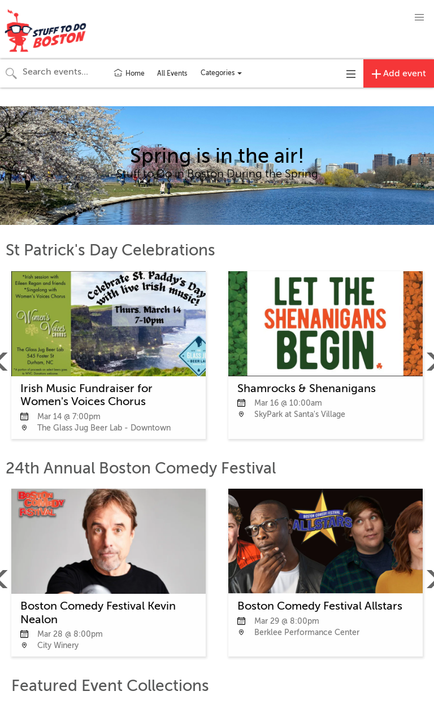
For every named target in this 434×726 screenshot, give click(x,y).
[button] (419, 17)
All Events (172, 73)
